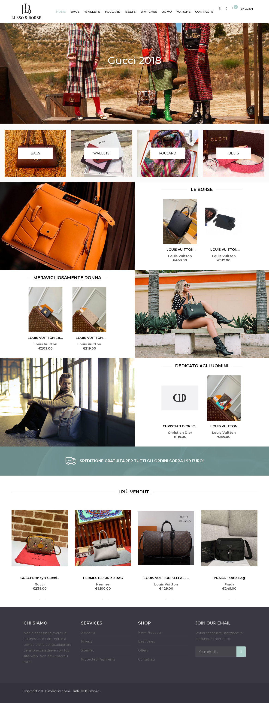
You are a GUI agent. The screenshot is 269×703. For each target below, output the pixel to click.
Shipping (88, 632)
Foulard (167, 153)
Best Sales (146, 641)
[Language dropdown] (247, 8)
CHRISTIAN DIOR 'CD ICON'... (180, 426)
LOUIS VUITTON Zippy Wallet (89, 338)
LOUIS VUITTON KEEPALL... (166, 578)
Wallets (101, 153)
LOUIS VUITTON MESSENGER (223, 249)
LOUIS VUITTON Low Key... (45, 338)
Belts (233, 153)
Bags (35, 153)
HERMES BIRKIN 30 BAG (103, 578)
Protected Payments (98, 659)
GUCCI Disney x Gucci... (39, 578)
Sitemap (87, 650)
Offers (143, 650)
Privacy (87, 641)
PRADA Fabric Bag (229, 578)
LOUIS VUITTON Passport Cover (223, 426)
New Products (149, 632)
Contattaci (146, 659)
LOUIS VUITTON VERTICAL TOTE (179, 249)
